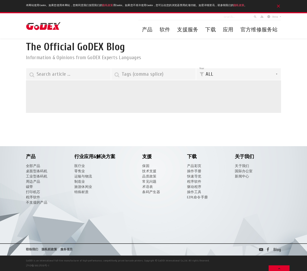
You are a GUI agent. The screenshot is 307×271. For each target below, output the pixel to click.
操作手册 (194, 171)
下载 (210, 30)
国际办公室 (244, 171)
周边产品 (33, 182)
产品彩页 (194, 166)
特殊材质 (81, 192)
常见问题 (149, 182)
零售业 (79, 171)
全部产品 (33, 166)
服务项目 (66, 249)
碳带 (29, 187)
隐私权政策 (49, 249)
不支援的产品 (36, 202)
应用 (228, 30)
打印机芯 (33, 192)
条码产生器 (151, 192)
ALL (209, 74)
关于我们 (242, 166)
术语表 (147, 187)
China (275, 16)
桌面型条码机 (36, 171)
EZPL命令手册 (197, 197)
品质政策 (149, 176)
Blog (277, 249)
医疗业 (79, 166)
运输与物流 (83, 176)
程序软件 (33, 197)
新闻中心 (242, 176)
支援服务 (187, 30)
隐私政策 (107, 5)
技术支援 (149, 171)
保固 (145, 166)
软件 (165, 30)
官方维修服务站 (259, 30)
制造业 (79, 182)
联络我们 (32, 249)
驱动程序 (194, 187)
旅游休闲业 (83, 187)
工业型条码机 (36, 176)
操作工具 (194, 192)
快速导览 (194, 176)
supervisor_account (262, 16)
